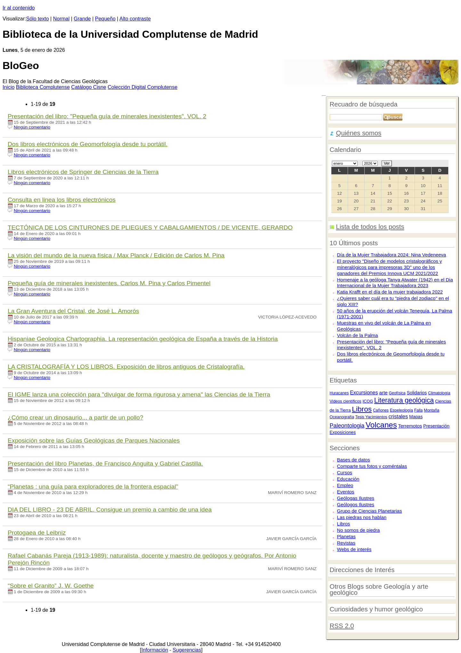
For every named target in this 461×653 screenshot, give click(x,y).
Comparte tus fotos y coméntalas (372, 466)
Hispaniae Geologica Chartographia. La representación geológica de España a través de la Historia (143, 338)
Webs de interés (354, 549)
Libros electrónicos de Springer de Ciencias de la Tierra (83, 172)
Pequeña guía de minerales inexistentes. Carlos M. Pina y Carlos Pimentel (109, 283)
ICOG (367, 401)
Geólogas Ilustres (355, 498)
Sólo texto (37, 18)
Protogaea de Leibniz (37, 532)
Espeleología (401, 410)
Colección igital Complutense (142, 87)
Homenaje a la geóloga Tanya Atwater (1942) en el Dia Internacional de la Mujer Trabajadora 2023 (395, 282)
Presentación (436, 426)
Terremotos (410, 426)
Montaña (431, 410)
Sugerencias (187, 650)
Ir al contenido (19, 8)
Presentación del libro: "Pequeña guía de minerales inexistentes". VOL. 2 (107, 116)
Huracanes (339, 393)
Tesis (360, 417)
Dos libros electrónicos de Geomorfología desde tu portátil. (87, 144)
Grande (82, 18)
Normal (61, 18)
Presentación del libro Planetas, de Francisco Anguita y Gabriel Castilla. (105, 463)
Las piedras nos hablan (362, 517)
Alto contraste (135, 18)
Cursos (344, 472)
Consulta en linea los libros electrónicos (62, 199)
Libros (362, 409)
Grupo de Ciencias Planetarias (369, 511)
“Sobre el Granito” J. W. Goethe (51, 585)
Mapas (416, 416)
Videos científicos (345, 401)
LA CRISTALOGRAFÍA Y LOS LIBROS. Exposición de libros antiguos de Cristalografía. (126, 366)
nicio (8, 87)
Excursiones (364, 392)
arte (383, 392)
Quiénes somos (359, 133)
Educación (348, 479)
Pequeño (105, 18)
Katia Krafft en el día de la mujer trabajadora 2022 (390, 292)
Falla (418, 410)
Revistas (346, 543)
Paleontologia (347, 425)
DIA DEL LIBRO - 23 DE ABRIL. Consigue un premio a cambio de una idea (110, 509)
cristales (398, 416)
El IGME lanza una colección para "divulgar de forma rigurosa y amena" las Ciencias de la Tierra (139, 394)
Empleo (345, 485)
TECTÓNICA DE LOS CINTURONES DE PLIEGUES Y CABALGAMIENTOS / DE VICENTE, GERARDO (150, 227)
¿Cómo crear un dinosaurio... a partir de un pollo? (75, 417)
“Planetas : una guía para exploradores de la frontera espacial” (93, 486)
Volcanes (381, 425)
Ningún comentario (32, 127)
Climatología (439, 393)
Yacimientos (376, 416)
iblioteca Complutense (43, 87)
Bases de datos (353, 459)
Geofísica (397, 393)
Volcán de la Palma (357, 335)
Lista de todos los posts (370, 226)
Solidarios (417, 392)
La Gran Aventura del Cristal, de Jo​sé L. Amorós (73, 311)
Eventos (345, 491)
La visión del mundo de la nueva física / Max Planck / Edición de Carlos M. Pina (116, 255)
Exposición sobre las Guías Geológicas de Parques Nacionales (94, 440)
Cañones (381, 410)
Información (154, 650)
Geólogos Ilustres (355, 504)
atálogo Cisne (88, 87)
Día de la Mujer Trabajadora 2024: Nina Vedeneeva (391, 254)
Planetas (346, 536)
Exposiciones (343, 432)
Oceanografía (342, 417)
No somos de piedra (358, 530)
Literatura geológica (404, 400)
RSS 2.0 (342, 625)
